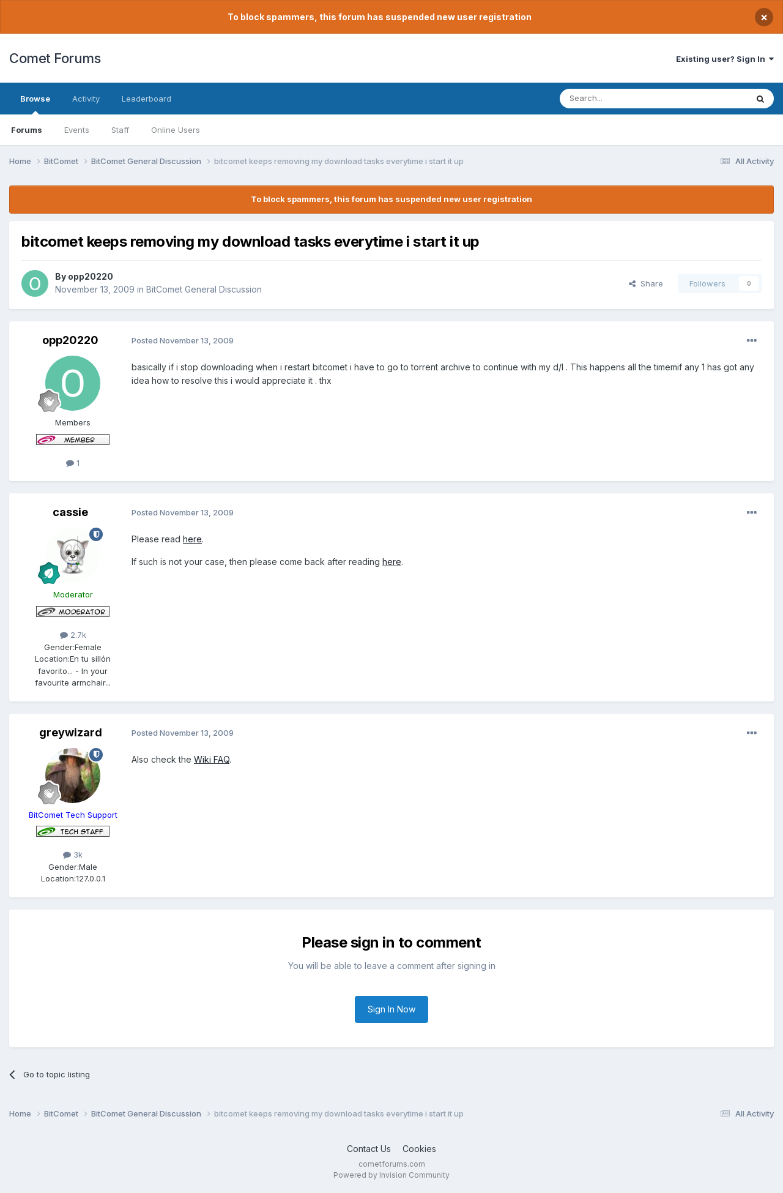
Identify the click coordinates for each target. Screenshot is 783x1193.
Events (76, 130)
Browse (35, 104)
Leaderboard (146, 98)
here (192, 539)
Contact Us (369, 1148)
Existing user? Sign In (725, 59)
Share (646, 283)
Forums (26, 130)
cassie (70, 512)
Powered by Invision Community (391, 1175)
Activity (86, 98)
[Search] (622, 98)
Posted (183, 340)
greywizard (70, 732)
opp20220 (90, 276)
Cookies (419, 1148)
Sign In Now (391, 1009)
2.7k (73, 635)
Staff (120, 130)
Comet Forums (54, 58)
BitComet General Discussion (204, 289)
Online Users (175, 130)
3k (73, 854)
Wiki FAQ (211, 759)
